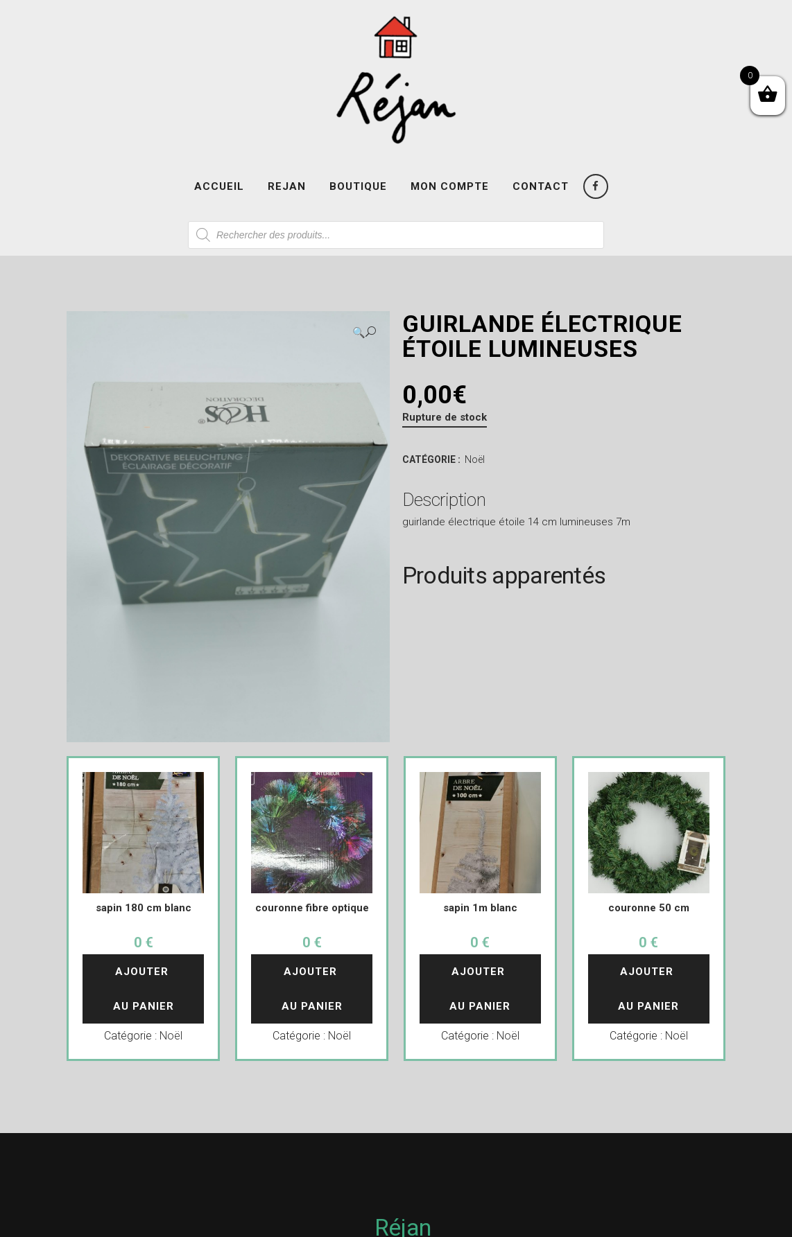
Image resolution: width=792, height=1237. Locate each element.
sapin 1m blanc (480, 908)
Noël (475, 459)
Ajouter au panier (143, 988)
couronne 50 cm (648, 908)
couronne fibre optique (312, 908)
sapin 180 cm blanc (143, 908)
